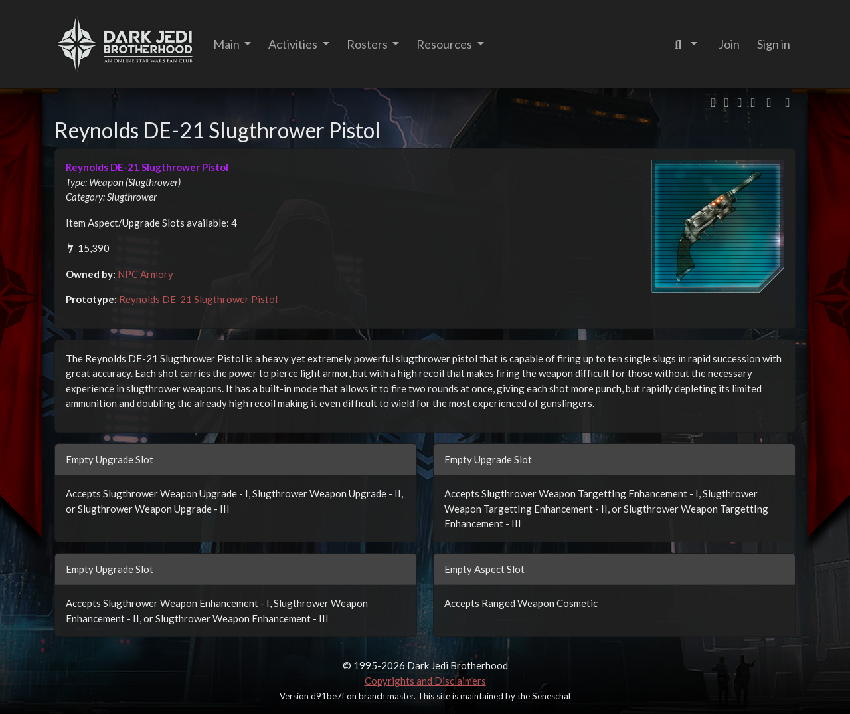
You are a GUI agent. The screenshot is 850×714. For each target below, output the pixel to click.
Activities (293, 44)
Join (729, 44)
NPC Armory (145, 274)
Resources (445, 44)
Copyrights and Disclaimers (425, 681)
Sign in (773, 44)
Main (227, 44)
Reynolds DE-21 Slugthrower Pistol (198, 299)
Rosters (368, 44)
